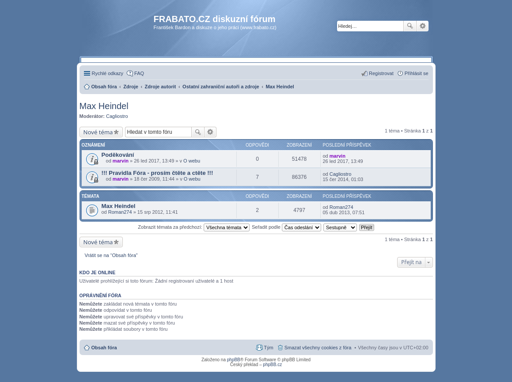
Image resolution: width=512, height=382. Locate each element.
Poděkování (118, 154)
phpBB (233, 359)
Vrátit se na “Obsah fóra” (111, 255)
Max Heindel (104, 106)
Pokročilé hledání (423, 26)
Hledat (410, 26)
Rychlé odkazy (108, 73)
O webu (191, 160)
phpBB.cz (272, 364)
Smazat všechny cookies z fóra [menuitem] (318, 347)
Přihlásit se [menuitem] (417, 73)
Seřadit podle (286, 227)
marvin (121, 160)
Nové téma (98, 132)
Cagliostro (117, 116)
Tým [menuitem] (268, 347)
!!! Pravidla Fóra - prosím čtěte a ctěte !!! (157, 173)
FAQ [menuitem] (139, 73)
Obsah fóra (104, 347)
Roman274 (120, 212)
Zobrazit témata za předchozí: (194, 227)
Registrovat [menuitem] (381, 73)
